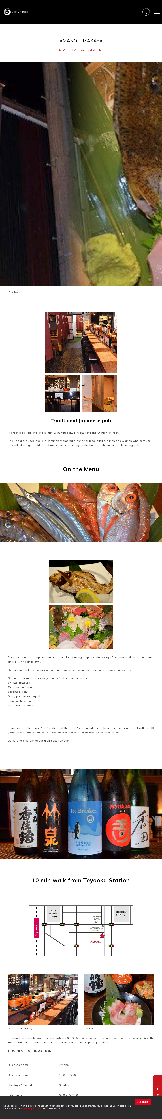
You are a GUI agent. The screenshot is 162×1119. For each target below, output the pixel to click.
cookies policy (30, 1108)
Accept (142, 1101)
